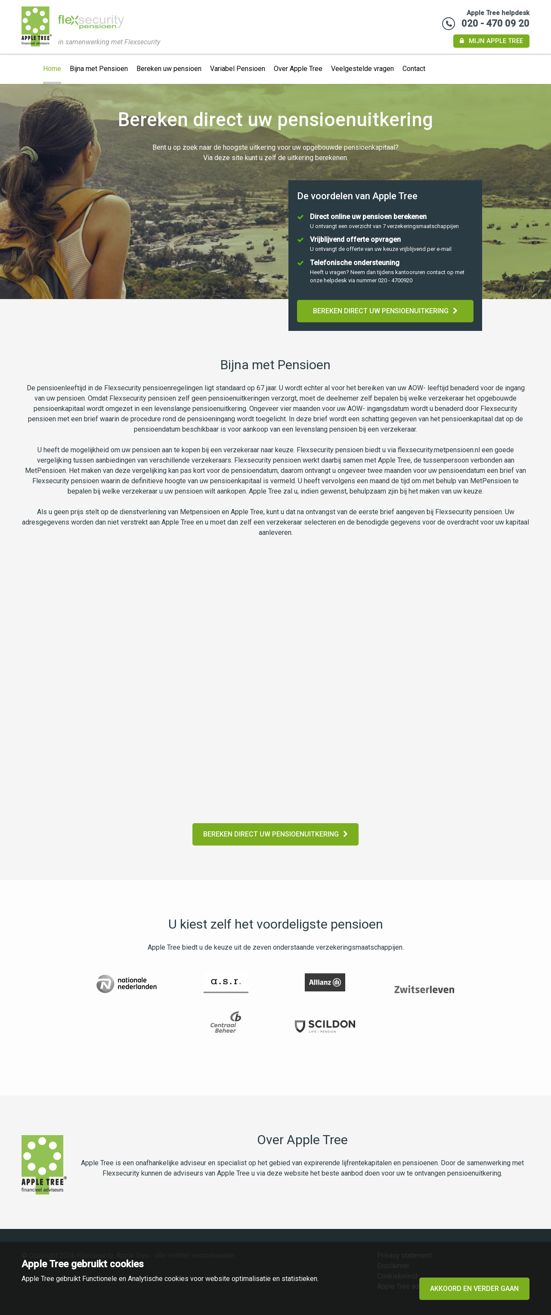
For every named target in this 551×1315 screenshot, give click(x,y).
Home (52, 69)
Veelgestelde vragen (362, 69)
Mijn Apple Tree (491, 41)
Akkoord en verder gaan (474, 1288)
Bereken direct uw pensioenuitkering (385, 311)
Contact (413, 69)
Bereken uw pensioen (168, 69)
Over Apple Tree (298, 69)
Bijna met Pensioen (99, 69)
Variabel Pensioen (237, 69)
